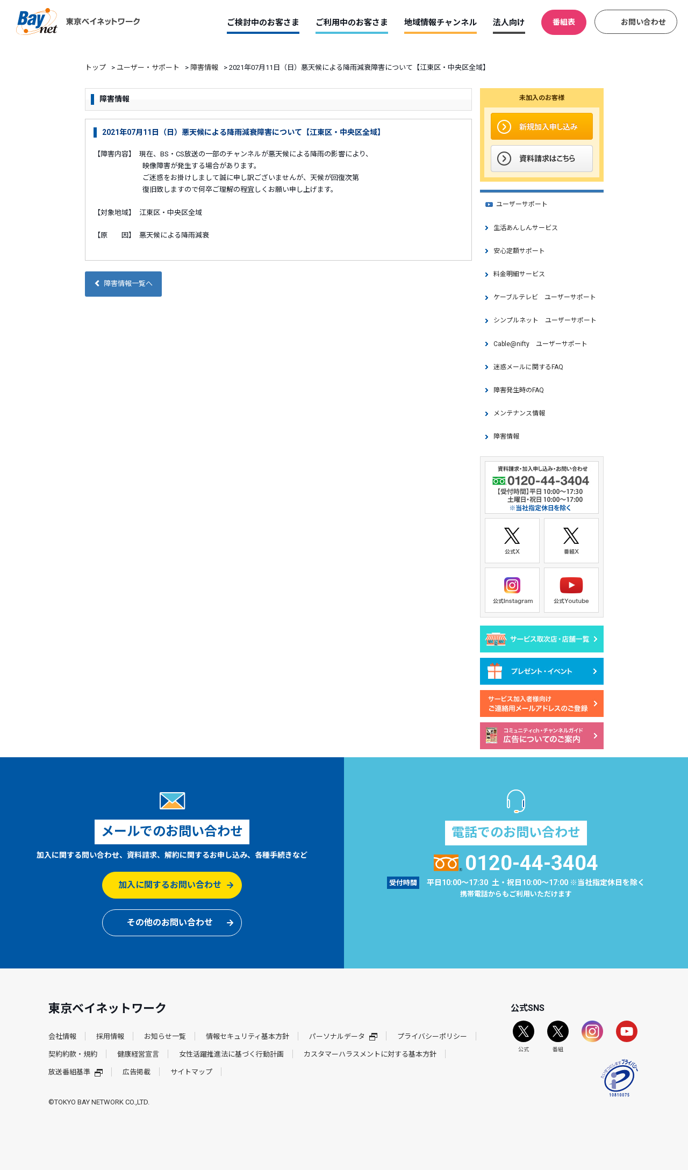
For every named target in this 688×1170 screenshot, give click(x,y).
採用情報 (110, 1036)
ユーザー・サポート (148, 67)
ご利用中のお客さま (352, 22)
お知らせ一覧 (165, 1036)
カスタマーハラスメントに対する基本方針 (370, 1054)
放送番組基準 (75, 1072)
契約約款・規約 (72, 1054)
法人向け (509, 22)
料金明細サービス (519, 274)
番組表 (564, 22)
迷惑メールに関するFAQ (528, 367)
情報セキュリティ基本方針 (247, 1036)
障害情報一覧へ (123, 283)
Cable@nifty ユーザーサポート (540, 344)
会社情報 (62, 1036)
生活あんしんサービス (525, 228)
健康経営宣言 (138, 1054)
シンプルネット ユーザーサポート (545, 320)
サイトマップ (191, 1072)
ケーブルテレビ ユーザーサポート (544, 297)
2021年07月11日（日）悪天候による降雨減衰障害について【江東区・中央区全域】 (243, 132)
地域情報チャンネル (440, 22)
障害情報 (204, 67)
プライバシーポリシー (432, 1036)
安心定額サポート (519, 251)
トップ (95, 67)
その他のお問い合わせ (170, 922)
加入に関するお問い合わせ (169, 885)
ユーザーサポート (522, 204)
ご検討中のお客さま (263, 22)
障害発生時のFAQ (518, 390)
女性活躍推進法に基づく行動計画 (231, 1054)
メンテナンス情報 (519, 413)
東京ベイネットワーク (78, 21)
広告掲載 (136, 1072)
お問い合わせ (643, 22)
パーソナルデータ (343, 1036)
